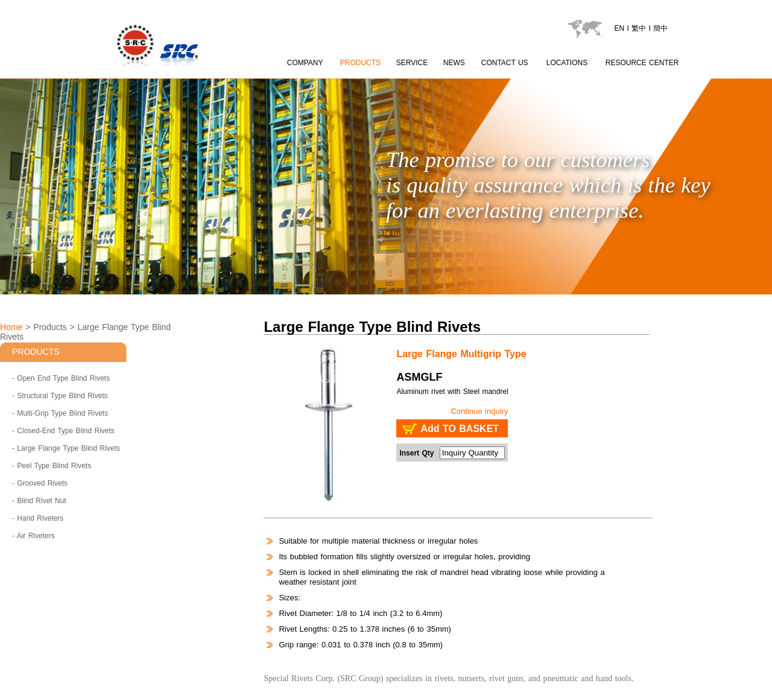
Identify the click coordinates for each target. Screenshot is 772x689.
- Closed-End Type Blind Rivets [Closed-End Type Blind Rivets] (63, 431)
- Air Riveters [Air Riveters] (33, 536)
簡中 (660, 28)
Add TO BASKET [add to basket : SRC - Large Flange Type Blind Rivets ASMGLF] (459, 429)
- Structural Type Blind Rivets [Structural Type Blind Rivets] (60, 396)
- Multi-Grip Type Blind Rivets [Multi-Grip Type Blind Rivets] (60, 413)
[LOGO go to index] (201, 73)
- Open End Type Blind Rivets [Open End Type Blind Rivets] (61, 378)
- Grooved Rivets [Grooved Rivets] (40, 483)
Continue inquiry (479, 411)
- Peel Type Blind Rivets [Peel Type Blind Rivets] (51, 466)
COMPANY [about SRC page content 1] (305, 63)
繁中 (638, 28)
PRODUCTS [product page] (360, 63)
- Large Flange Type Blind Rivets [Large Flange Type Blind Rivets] (66, 448)
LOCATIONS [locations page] (566, 63)
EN (619, 28)
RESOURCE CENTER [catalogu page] (642, 63)
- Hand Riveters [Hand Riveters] (37, 518)
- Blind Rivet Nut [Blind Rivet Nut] (39, 501)
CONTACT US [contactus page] (504, 63)
